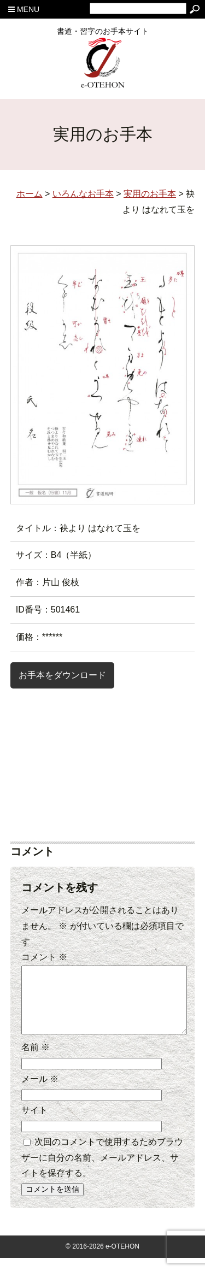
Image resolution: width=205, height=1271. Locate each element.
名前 (35, 1060)
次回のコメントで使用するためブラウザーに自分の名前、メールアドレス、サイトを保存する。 (102, 1170)
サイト (34, 1123)
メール (39, 1092)
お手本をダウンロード (62, 675)
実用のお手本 (150, 193)
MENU (23, 9)
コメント (44, 957)
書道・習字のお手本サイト (103, 35)
